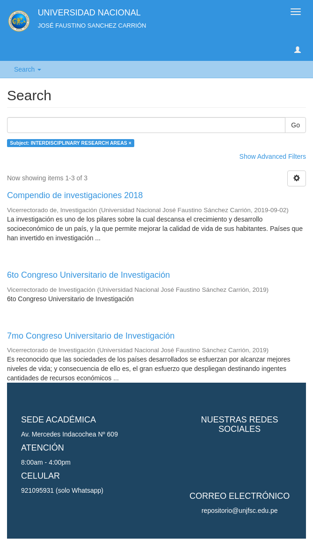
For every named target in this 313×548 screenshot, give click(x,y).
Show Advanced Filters (273, 156)
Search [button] (27, 69)
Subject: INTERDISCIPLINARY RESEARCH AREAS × (70, 143)
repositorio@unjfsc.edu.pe (240, 510)
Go (295, 125)
